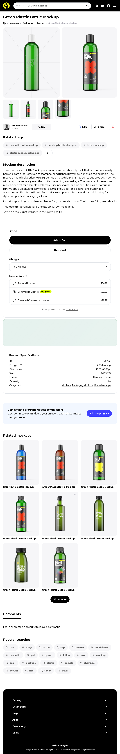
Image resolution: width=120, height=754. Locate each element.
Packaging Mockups (82, 385)
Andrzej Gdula (19, 125)
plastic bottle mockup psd (22, 153)
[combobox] (58, 6)
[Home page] (4, 23)
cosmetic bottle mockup (22, 145)
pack (10, 663)
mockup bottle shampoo (60, 145)
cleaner (77, 647)
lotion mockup (93, 145)
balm (10, 647)
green (46, 655)
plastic (48, 663)
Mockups (66, 385)
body (27, 647)
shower (12, 670)
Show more (60, 599)
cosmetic (13, 655)
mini (81, 655)
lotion (64, 655)
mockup (99, 655)
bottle (44, 647)
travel (63, 670)
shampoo (87, 663)
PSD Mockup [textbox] (19, 266)
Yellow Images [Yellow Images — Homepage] (60, 745)
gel (31, 655)
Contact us (72, 309)
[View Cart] (96, 5)
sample (67, 663)
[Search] (87, 6)
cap (60, 647)
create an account (25, 626)
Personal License (102, 377)
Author (15, 128)
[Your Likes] (102, 5)
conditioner (99, 647)
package (29, 663)
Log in (6, 626)
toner (45, 670)
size (29, 670)
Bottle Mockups (102, 385)
